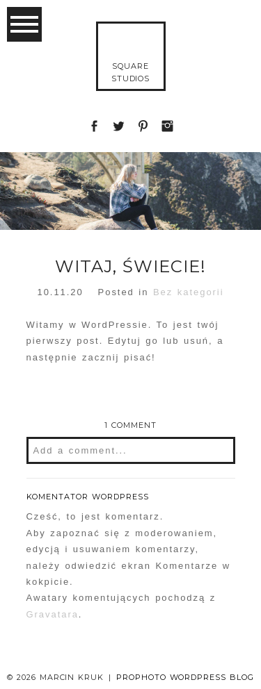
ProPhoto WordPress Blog (185, 677)
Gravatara (52, 614)
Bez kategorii (188, 292)
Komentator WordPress (88, 496)
